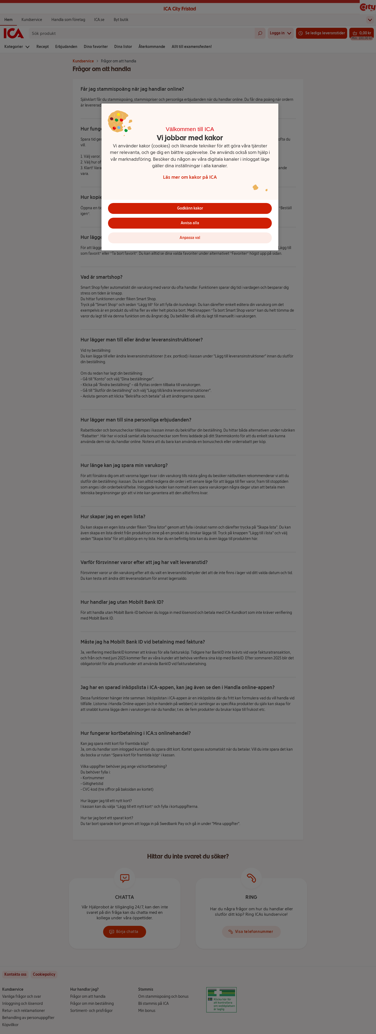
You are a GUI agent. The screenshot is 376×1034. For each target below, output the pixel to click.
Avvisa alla (190, 223)
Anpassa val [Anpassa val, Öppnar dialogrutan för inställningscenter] (190, 237)
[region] (189, 177)
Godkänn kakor (190, 208)
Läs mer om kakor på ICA (190, 177)
